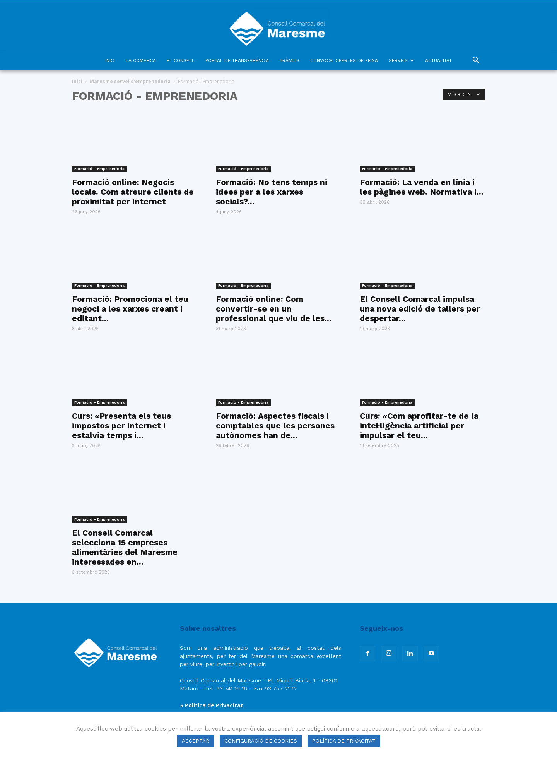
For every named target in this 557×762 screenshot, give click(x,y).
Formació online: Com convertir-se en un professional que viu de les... (273, 308)
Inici (77, 81)
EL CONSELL (181, 60)
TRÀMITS (289, 60)
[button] (475, 61)
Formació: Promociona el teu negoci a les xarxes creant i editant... (130, 308)
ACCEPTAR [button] (195, 741)
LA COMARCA (141, 60)
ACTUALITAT (438, 60)
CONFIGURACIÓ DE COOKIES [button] (260, 741)
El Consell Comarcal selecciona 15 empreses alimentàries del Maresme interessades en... (125, 547)
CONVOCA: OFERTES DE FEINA (344, 60)
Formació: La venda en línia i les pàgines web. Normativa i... (422, 187)
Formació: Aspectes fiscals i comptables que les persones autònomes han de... (275, 425)
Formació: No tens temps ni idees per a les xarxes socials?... (271, 191)
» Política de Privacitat (211, 705)
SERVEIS (401, 60)
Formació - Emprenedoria (99, 168)
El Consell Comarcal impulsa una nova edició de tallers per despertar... (420, 308)
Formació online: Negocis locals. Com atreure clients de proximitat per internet (133, 191)
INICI (110, 60)
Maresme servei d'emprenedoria (130, 81)
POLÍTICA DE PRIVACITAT (344, 741)
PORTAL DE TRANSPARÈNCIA (237, 60)
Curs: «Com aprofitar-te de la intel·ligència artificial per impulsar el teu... (419, 425)
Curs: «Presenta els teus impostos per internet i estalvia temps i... (121, 425)
